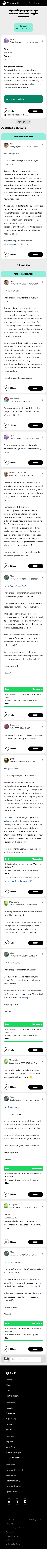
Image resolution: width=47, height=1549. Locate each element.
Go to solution (25, 28)
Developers (11, 1413)
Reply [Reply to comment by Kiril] (35, 891)
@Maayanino (13, 962)
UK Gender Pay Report (13, 1544)
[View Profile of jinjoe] (12, 39)
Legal (8, 1520)
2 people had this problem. (16, 114)
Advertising (11, 1418)
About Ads (22, 1528)
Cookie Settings (11, 1528)
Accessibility (10, 1532)
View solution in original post (16, 244)
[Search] (31, 3)
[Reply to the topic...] (25, 1359)
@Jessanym (13, 768)
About (9, 1385)
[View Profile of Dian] (12, 576)
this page (26, 997)
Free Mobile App (13, 1452)
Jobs (8, 1390)
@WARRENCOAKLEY (17, 585)
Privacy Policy (10, 1524)
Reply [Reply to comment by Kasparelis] (35, 425)
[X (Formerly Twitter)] (17, 1501)
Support (9, 1441)
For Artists (10, 1408)
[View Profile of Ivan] (11, 143)
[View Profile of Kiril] (13, 758)
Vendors (10, 1429)
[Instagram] (9, 1501)
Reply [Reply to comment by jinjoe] (35, 111)
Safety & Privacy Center (19, 1520)
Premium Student (13, 1486)
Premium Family (13, 1480)
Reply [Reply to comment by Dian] (35, 715)
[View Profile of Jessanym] (14, 725)
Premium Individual (14, 1470)
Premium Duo (12, 1475)
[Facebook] (25, 1501)
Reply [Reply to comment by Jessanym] (35, 749)
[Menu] (42, 3)
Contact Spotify (13, 1457)
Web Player (11, 1447)
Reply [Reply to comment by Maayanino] (35, 943)
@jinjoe (16, 153)
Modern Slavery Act (12, 1536)
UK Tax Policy (10, 1540)
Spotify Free (11, 1491)
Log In (36, 3)
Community (11, 3)
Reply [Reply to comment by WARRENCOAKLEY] (35, 566)
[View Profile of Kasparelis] (14, 398)
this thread (35, 1286)
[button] (42, 41)
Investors (10, 1424)
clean (33, 171)
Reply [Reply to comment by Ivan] (35, 254)
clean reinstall (11, 821)
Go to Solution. (19, 98)
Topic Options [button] (22, 121)
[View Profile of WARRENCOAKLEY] (17, 472)
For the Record (12, 1395)
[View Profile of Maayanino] (14, 901)
